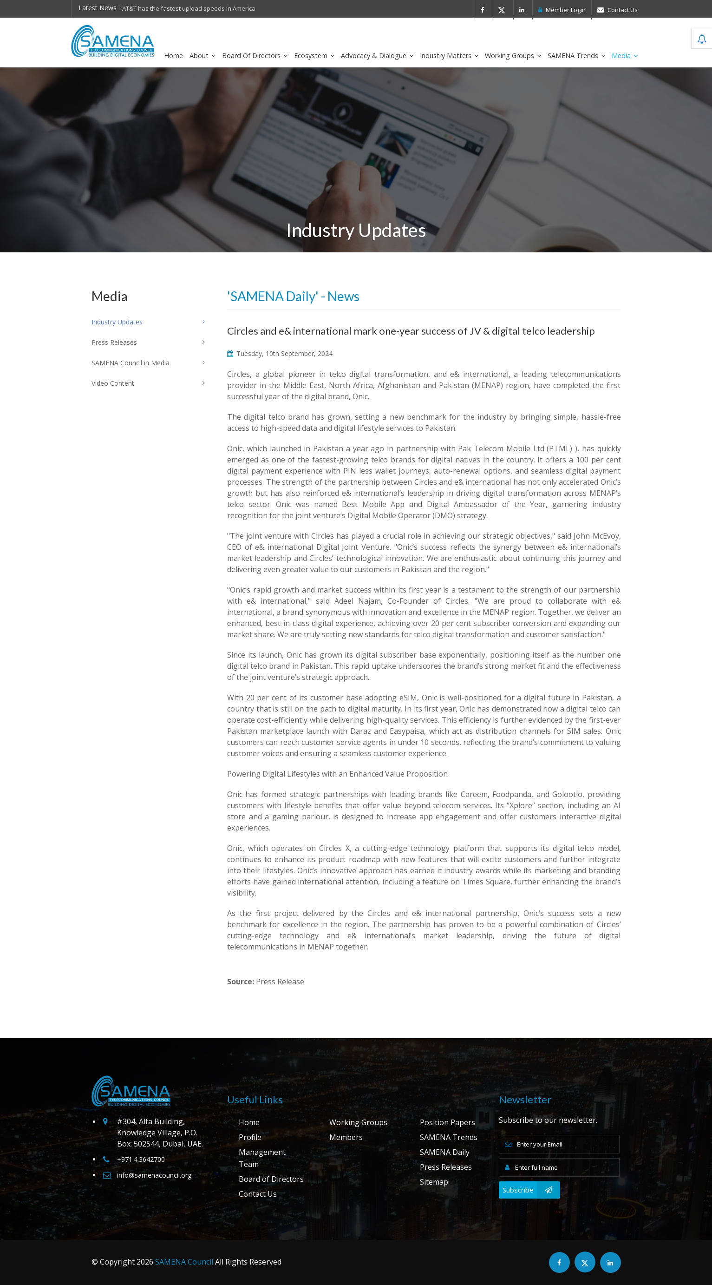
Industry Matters (449, 55)
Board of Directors (254, 55)
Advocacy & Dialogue (377, 55)
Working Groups (513, 55)
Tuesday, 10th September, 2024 (280, 353)
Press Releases (446, 1167)
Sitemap (434, 1182)
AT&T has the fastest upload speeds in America (188, 8)
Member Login (562, 10)
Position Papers (447, 1122)
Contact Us (617, 10)
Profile (250, 1137)
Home (173, 55)
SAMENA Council (184, 1262)
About (202, 55)
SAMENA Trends (576, 55)
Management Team (262, 1158)
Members (346, 1137)
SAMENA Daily (445, 1152)
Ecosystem (314, 55)
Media (625, 55)
